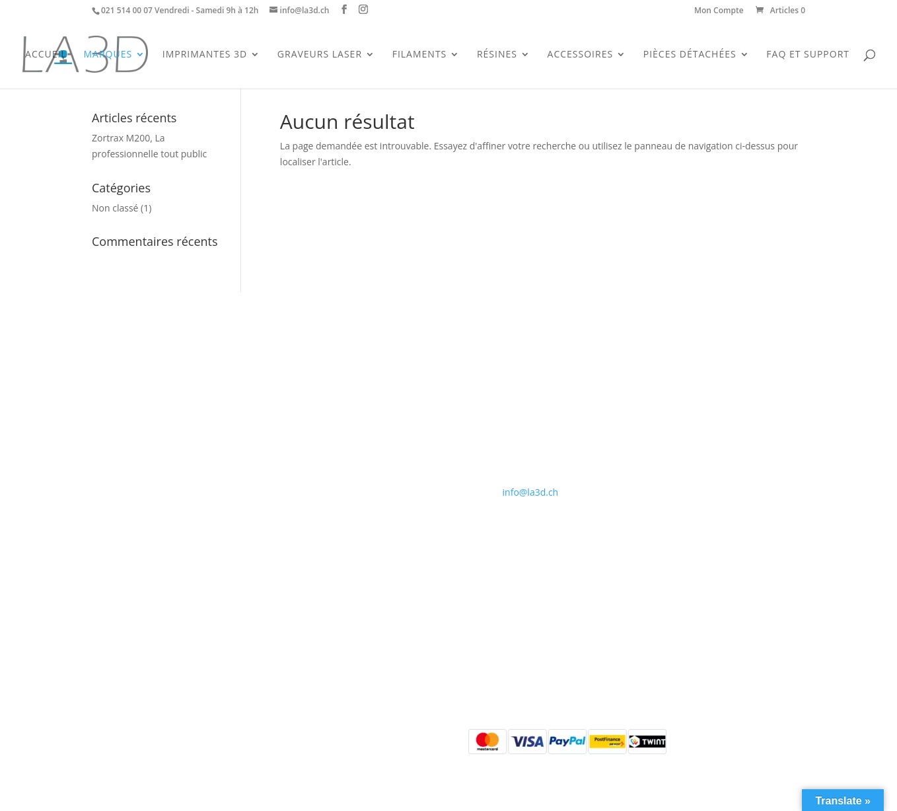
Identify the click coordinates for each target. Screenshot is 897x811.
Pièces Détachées (689, 55)
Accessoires (581, 55)
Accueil (46, 55)
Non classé (115, 208)
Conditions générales (330, 435)
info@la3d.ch (531, 492)
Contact (301, 419)
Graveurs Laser (319, 55)
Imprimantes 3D (204, 55)
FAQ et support (807, 55)
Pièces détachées (129, 467)
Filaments (419, 55)
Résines (497, 55)
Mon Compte (719, 11)
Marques (107, 55)
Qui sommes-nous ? (327, 404)
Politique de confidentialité (342, 451)
